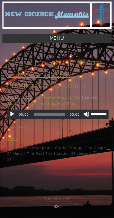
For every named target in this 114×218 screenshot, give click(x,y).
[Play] (12, 114)
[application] (58, 114)
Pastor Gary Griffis (62, 97)
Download (16, 127)
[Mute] (86, 114)
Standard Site (57, 198)
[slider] (49, 114)
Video (12, 139)
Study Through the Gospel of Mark (42, 103)
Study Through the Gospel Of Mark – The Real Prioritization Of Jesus (54, 74)
